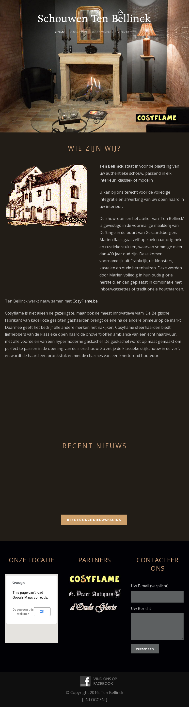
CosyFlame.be (85, 301)
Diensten (78, 32)
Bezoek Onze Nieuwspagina (94, 520)
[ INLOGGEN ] (94, 699)
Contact (126, 32)
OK (42, 612)
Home (60, 32)
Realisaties (102, 32)
